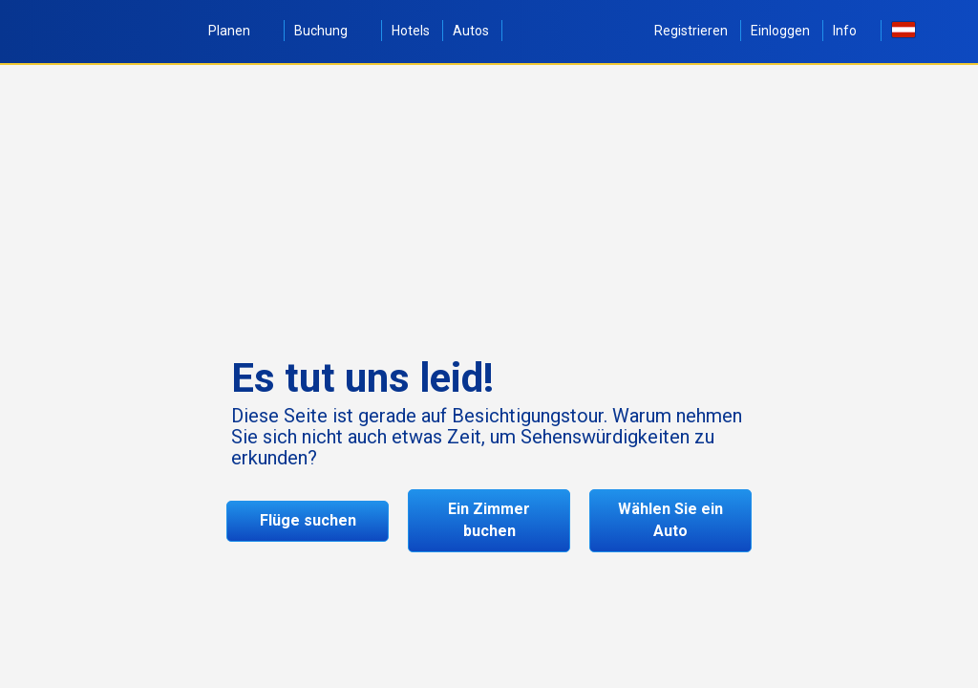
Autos (471, 30)
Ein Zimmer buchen (489, 520)
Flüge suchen (308, 520)
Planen (239, 30)
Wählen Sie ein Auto (670, 520)
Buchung (331, 30)
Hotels (411, 30)
